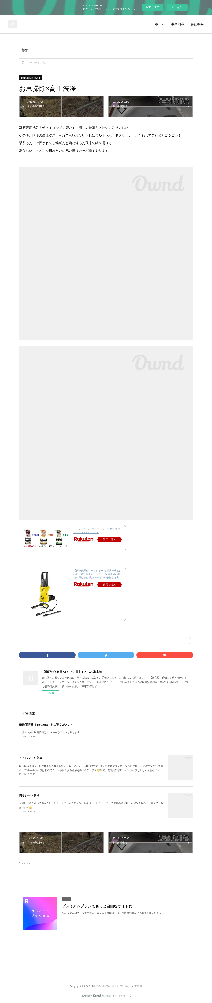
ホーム (160, 24)
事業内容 (177, 24)
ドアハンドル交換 (30, 758)
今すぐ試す (152, 7)
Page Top (106, 969)
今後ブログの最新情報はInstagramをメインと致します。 (50, 732)
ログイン (177, 7)
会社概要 (197, 24)
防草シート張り (29, 795)
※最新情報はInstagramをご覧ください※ (46, 724)
